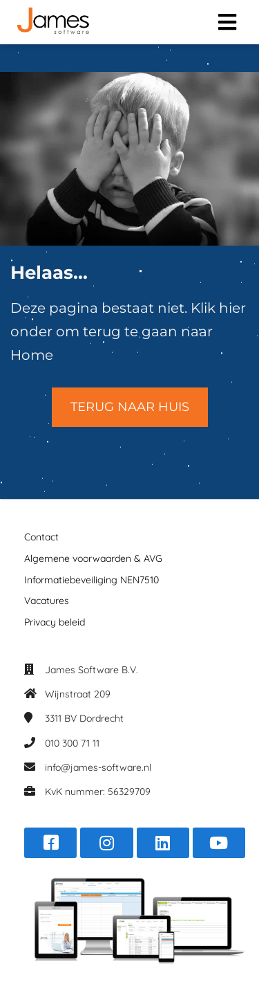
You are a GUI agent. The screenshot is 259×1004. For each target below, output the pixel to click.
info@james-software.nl (98, 767)
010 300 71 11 (72, 743)
